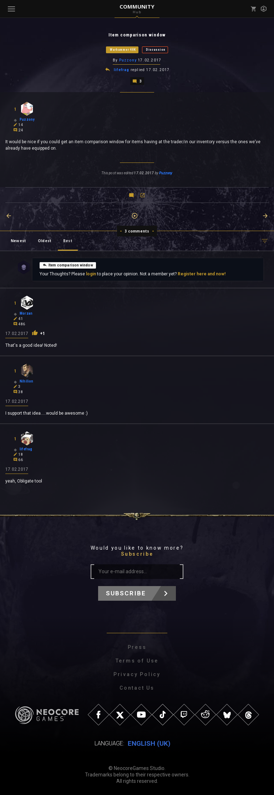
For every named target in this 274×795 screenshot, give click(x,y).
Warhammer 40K (123, 49)
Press (137, 647)
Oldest (44, 240)
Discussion (156, 49)
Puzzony (128, 60)
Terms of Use (137, 661)
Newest (18, 240)
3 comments (137, 231)
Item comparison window (67, 265)
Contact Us (137, 688)
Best (67, 240)
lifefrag (122, 70)
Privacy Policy (137, 674)
